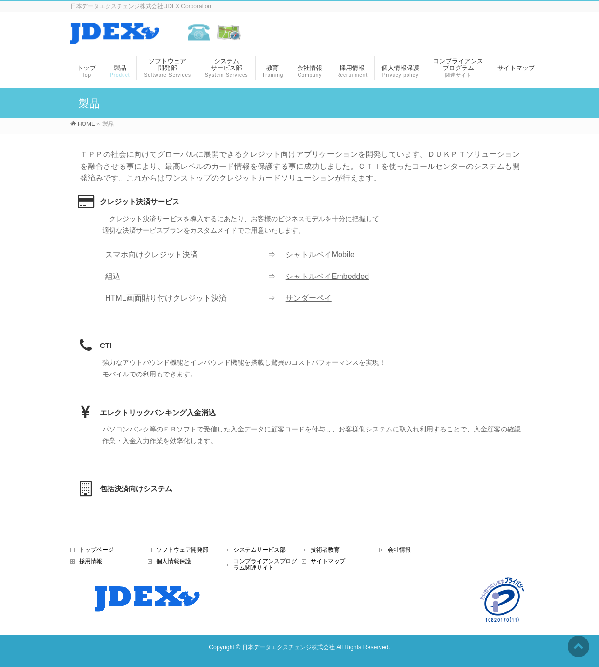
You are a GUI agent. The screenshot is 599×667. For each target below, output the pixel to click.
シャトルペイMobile (320, 254)
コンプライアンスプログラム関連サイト (265, 564)
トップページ (96, 549)
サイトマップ (328, 561)
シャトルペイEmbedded (327, 276)
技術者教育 (325, 549)
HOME (86, 124)
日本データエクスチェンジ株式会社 (288, 647)
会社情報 (399, 549)
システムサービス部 (259, 549)
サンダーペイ (309, 298)
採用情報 (90, 561)
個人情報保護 (173, 561)
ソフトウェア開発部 (182, 549)
